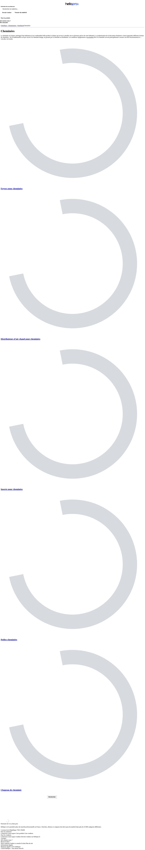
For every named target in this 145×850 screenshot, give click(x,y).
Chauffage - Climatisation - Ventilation (12, 25)
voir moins (9, 39)
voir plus (3, 39)
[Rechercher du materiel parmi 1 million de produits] (21, 9)
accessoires (90, 37)
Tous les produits (5, 18)
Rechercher (52, 797)
